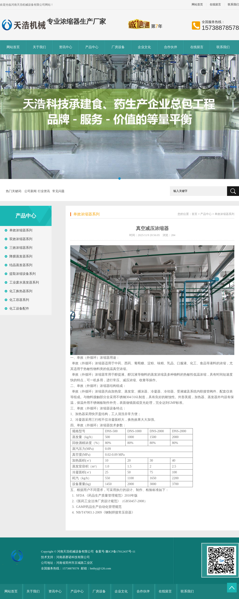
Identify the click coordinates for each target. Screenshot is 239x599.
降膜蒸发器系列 (20, 256)
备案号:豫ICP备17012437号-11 (115, 551)
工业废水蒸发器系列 (24, 282)
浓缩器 (105, 357)
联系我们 (223, 47)
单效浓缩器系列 (20, 230)
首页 (194, 214)
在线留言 (215, 4)
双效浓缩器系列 (20, 239)
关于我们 (39, 47)
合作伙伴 (170, 47)
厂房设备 (118, 47)
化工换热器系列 (20, 291)
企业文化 (144, 47)
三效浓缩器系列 (20, 247)
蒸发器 (212, 397)
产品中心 (91, 47)
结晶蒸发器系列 (20, 265)
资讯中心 (65, 47)
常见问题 (58, 191)
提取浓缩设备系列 (22, 274)
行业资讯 (44, 191)
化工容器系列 (19, 300)
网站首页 (197, 4)
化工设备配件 (19, 308)
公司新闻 (30, 191)
